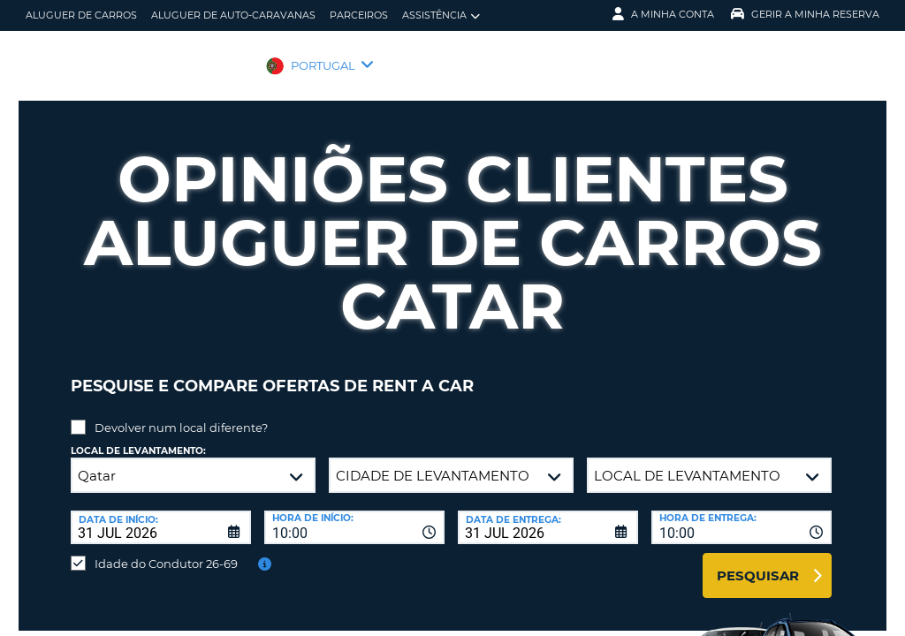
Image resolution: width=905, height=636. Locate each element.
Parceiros (359, 15)
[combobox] (354, 514)
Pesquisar (758, 562)
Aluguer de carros (81, 15)
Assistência (441, 15)
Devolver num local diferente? (181, 414)
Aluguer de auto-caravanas (233, 15)
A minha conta (663, 14)
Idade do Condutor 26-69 (166, 550)
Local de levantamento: (138, 437)
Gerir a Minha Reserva (805, 14)
